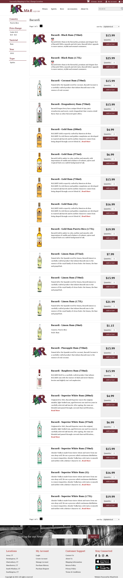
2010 (12, 53)
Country (14, 19)
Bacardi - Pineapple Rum (69, 347)
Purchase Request (42, 569)
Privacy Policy (71, 569)
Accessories (72, 9)
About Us (84, 9)
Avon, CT (9, 555)
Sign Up (94, 536)
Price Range (16, 28)
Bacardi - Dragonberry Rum (70, 104)
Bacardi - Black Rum (66, 34)
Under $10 (14, 32)
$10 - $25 (13, 35)
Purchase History (42, 565)
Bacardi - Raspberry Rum (69, 370)
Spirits (53, 9)
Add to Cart (110, 44)
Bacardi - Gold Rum (66, 129)
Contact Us (70, 555)
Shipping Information (74, 562)
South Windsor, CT (13, 569)
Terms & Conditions (73, 572)
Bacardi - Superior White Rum (72, 395)
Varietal (14, 40)
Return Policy (71, 565)
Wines (44, 9)
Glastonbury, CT (12, 562)
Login (38, 555)
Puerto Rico (14, 23)
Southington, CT (12, 572)
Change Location (36, 1)
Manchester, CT (12, 565)
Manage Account (42, 562)
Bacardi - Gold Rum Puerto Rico (72, 228)
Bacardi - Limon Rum (67, 253)
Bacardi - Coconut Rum (68, 80)
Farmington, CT (12, 558)
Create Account (41, 558)
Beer (61, 9)
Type (12, 58)
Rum (11, 44)
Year (12, 49)
